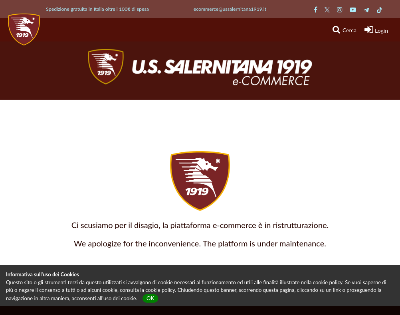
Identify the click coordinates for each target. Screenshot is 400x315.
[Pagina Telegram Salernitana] (366, 9)
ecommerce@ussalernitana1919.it (230, 9)
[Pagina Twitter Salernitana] (327, 9)
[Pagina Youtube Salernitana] (353, 9)
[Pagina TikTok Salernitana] (379, 9)
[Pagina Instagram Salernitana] (340, 9)
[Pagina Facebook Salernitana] (315, 9)
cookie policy (328, 282)
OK (150, 298)
